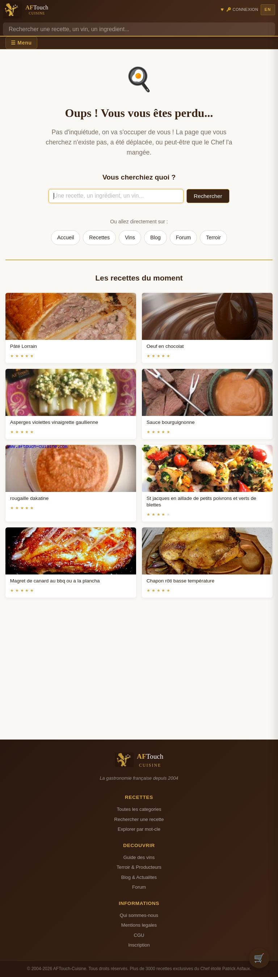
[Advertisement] (139, 677)
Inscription (139, 945)
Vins (130, 237)
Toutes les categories (139, 809)
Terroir (213, 237)
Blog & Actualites (139, 877)
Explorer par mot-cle (139, 829)
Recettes (99, 237)
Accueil (65, 237)
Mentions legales (139, 925)
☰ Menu (21, 43)
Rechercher (208, 196)
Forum (183, 237)
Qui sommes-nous (139, 915)
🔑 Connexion (242, 9)
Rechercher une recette (139, 819)
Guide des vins (139, 857)
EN (268, 9)
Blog (155, 237)
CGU (139, 935)
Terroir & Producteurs (139, 867)
